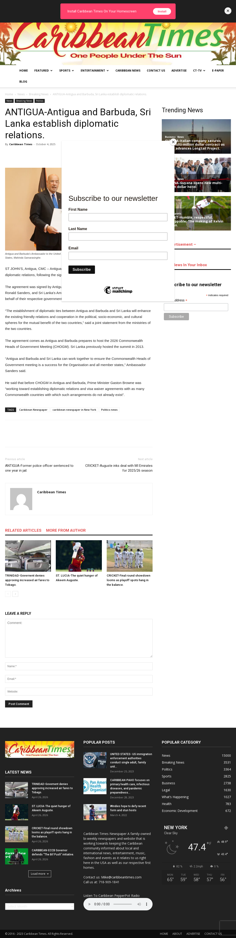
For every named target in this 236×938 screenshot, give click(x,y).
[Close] (173, 142)
